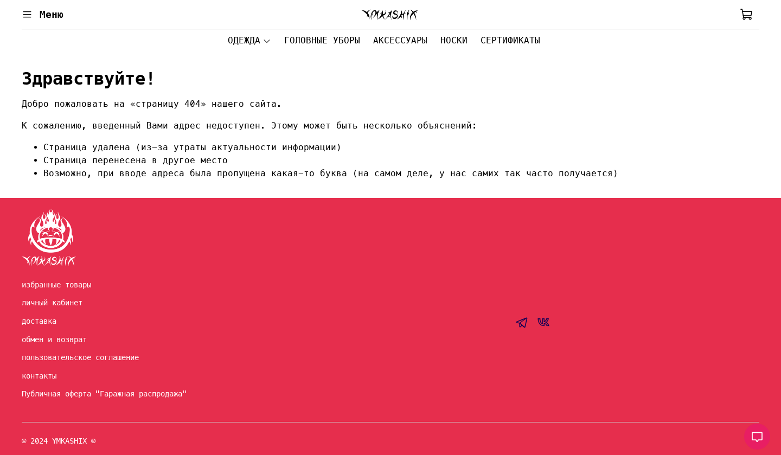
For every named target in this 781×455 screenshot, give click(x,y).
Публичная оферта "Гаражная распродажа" (104, 393)
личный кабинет (52, 302)
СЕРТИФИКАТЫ (510, 40)
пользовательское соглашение (80, 357)
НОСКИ (454, 40)
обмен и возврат (54, 339)
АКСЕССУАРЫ (400, 40)
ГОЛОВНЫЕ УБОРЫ (322, 40)
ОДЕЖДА (249, 40)
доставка (39, 321)
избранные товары (56, 284)
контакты (39, 375)
